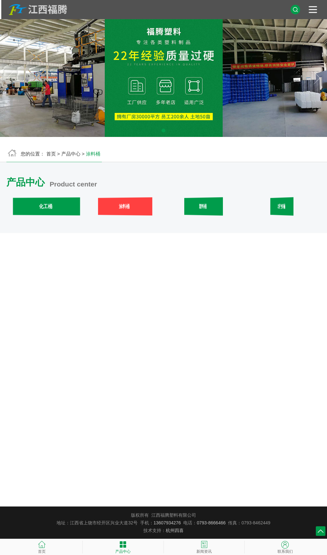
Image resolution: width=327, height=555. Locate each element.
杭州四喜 (175, 530)
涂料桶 (124, 207)
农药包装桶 (281, 207)
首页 (51, 154)
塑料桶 (203, 207)
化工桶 (46, 207)
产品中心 (70, 154)
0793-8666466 (211, 522)
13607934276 (167, 522)
